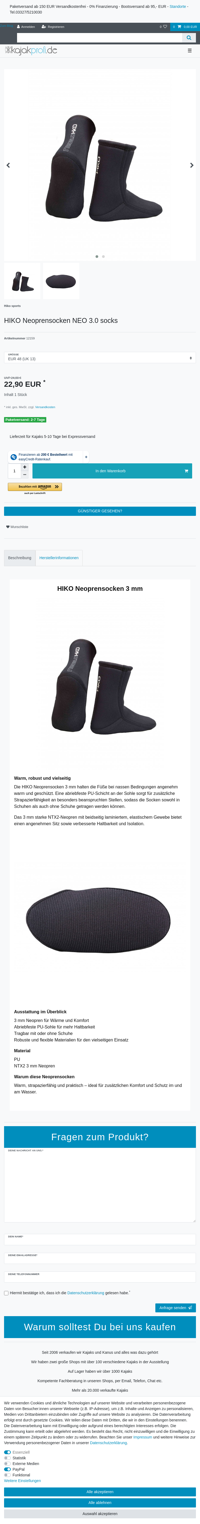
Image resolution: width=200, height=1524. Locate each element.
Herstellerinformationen (59, 558)
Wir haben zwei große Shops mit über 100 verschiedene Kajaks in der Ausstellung (100, 1362)
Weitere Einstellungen (22, 1481)
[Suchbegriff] (99, 37)
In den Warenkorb (142, 471)
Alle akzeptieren (100, 1492)
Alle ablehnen (100, 1502)
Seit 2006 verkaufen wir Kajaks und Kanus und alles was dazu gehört (100, 1352)
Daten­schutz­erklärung (108, 1443)
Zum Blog (6, 25)
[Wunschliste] (163, 27)
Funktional (21, 1475)
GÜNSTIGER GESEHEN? (100, 511)
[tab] (19, 558)
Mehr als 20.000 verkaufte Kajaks (100, 1390)
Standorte (178, 6)
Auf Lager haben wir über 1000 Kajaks (100, 1371)
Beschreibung (19, 558)
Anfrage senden (175, 1308)
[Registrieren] (53, 27)
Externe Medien (26, 1463)
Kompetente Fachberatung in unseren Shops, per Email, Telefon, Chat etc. (99, 1381)
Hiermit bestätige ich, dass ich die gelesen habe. (70, 1292)
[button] (69, 489)
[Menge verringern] (24, 474)
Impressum (142, 1437)
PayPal (19, 1469)
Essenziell (21, 1452)
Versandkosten (44, 407)
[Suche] (189, 37)
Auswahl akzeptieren (100, 1514)
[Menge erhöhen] (24, 467)
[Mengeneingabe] (14, 470)
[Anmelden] (26, 27)
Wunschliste (17, 527)
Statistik (19, 1458)
